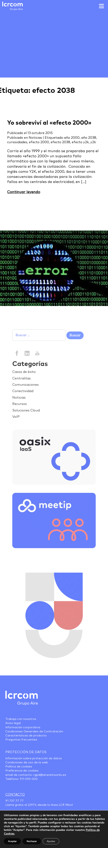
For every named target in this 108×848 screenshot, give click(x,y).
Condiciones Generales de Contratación (34, 731)
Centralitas (21, 378)
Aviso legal (13, 723)
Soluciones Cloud (26, 410)
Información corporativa (22, 727)
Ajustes (51, 841)
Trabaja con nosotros (20, 719)
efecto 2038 (60, 142)
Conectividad (22, 391)
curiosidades (17, 142)
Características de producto (26, 735)
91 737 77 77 (14, 800)
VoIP (16, 416)
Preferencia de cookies (22, 770)
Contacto (15, 794)
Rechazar (32, 841)
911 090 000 (29, 779)
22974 (32, 805)
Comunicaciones (25, 384)
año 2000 (72, 137)
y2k (93, 142)
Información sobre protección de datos (33, 758)
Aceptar (12, 841)
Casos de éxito (24, 372)
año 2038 (88, 137)
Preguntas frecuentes (21, 739)
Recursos (19, 404)
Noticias (35, 137)
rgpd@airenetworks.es (49, 775)
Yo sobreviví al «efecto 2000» (49, 123)
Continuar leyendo (23, 192)
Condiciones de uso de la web (26, 762)
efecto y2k (80, 142)
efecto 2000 (39, 142)
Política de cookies (18, 766)
